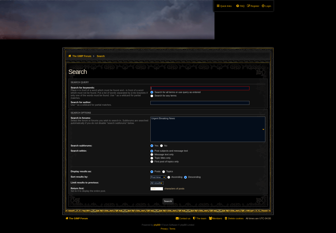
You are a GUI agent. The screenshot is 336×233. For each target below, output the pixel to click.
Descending (192, 177)
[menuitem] (266, 6)
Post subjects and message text (169, 150)
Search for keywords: (83, 87)
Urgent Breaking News (207, 118)
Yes (154, 145)
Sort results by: (79, 176)
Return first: (77, 188)
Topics (167, 171)
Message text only (162, 154)
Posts (155, 171)
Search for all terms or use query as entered (175, 92)
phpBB (157, 225)
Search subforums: (81, 145)
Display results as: (81, 171)
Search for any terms (163, 95)
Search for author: (81, 102)
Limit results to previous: (85, 182)
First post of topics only (164, 161)
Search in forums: (81, 118)
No (163, 145)
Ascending (174, 177)
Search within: (79, 150)
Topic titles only (160, 158)
